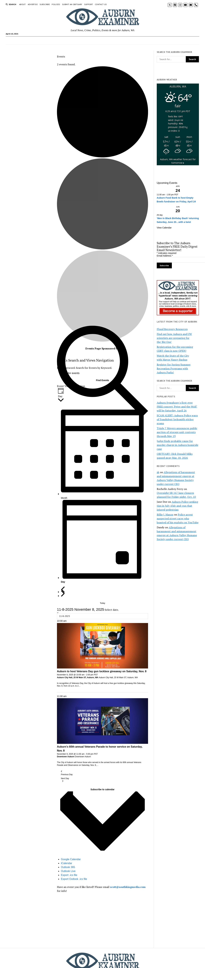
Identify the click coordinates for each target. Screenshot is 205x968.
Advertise (33, 4)
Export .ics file (69, 875)
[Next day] (63, 594)
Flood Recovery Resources (172, 329)
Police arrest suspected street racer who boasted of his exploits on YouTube (177, 518)
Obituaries (75, 40)
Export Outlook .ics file (74, 879)
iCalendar (66, 863)
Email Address (165, 255)
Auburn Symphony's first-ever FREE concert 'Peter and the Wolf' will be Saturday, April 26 (177, 406)
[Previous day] (63, 590)
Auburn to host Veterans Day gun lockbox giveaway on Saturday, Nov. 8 (101, 671)
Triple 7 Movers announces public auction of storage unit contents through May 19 (177, 432)
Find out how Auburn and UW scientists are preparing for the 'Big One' (174, 338)
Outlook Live (68, 871)
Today (102, 603)
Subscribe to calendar (102, 789)
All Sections (175, 40)
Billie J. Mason (165, 514)
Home (24, 40)
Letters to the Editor (97, 40)
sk (158, 472)
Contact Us (101, 4)
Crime (46, 40)
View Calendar (164, 227)
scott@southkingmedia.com (128, 887)
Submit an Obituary (72, 4)
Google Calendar (71, 859)
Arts (55, 40)
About (22, 4)
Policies (56, 4)
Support (88, 4)
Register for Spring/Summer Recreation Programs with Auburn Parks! (174, 368)
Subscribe (45, 4)
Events (35, 40)
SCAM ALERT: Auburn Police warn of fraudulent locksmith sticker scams (177, 419)
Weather (117, 40)
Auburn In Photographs (152, 40)
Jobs (64, 40)
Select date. (112, 610)
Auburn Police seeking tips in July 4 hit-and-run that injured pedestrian (177, 505)
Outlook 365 (68, 867)
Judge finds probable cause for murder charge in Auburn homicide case (177, 445)
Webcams (131, 40)
